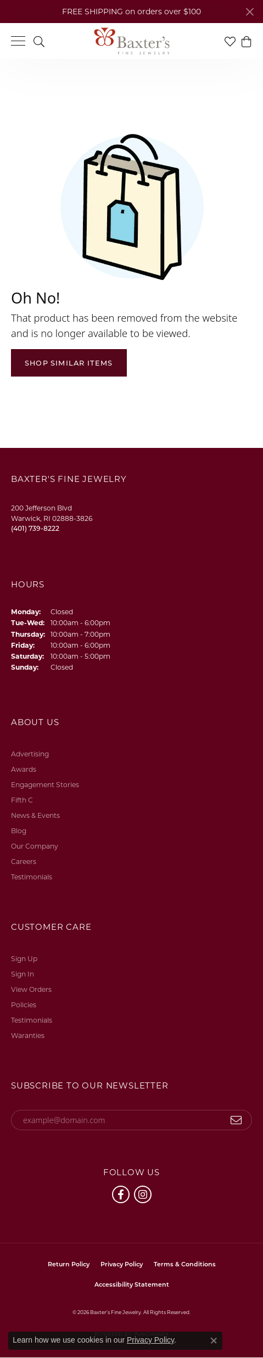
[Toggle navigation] (18, 41)
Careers (23, 861)
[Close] (249, 12)
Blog (18, 831)
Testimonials (31, 877)
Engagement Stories (45, 785)
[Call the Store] (35, 528)
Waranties (27, 1035)
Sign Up (24, 959)
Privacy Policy (121, 1264)
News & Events (35, 815)
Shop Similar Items (69, 363)
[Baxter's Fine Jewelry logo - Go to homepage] (132, 41)
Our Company (34, 846)
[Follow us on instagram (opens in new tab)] (143, 1194)
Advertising (30, 754)
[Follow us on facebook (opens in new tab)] (121, 1194)
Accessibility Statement (131, 1284)
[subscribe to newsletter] (236, 1120)
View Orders (31, 989)
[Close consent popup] (213, 1340)
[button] (38, 41)
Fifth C (22, 800)
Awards (23, 769)
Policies (23, 1005)
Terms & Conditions (185, 1264)
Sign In (22, 974)
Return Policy (68, 1264)
